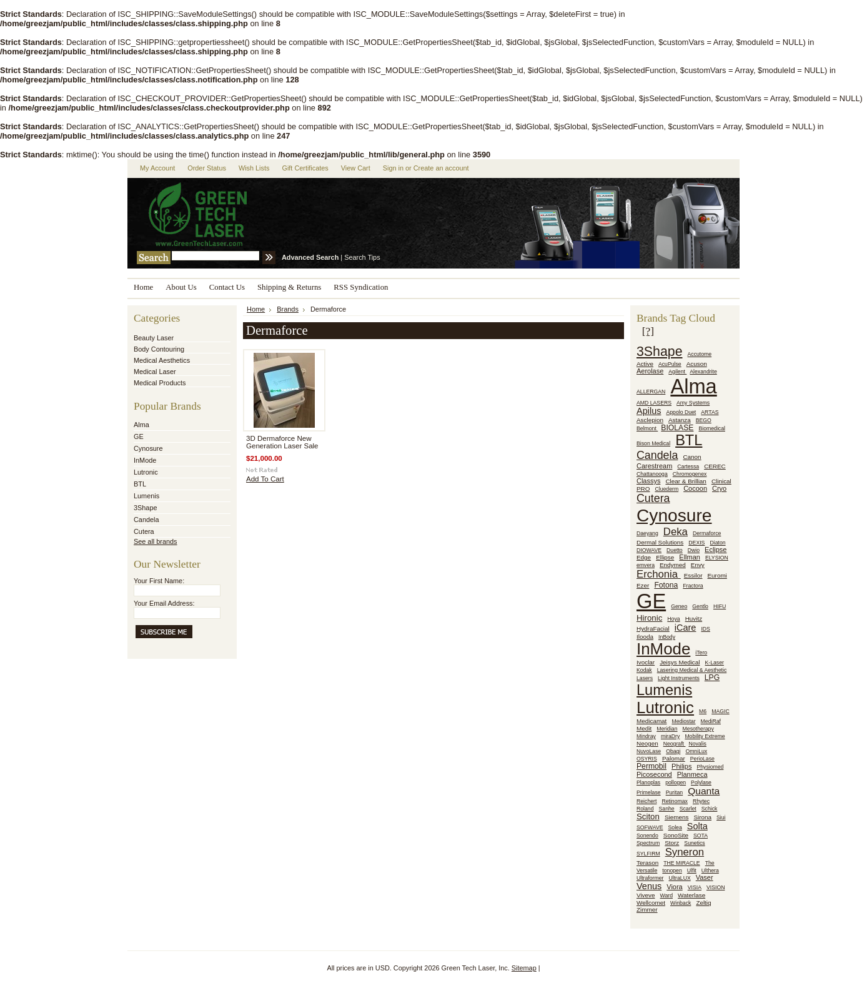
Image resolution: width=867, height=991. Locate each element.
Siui (721, 817)
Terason (647, 862)
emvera (646, 565)
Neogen (647, 743)
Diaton (717, 543)
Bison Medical (653, 443)
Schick (709, 809)
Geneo (679, 606)
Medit (644, 728)
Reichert (646, 801)
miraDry (670, 736)
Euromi (716, 575)
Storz (672, 842)
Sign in (393, 168)
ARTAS (709, 412)
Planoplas (648, 782)
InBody (666, 637)
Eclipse (715, 549)
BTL (140, 484)
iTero (701, 652)
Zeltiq (703, 902)
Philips (681, 766)
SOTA (700, 835)
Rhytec (701, 801)
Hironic (649, 618)
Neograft (674, 744)
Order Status (206, 168)
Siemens (676, 817)
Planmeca (692, 774)
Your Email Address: (164, 603)
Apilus (649, 411)
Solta (697, 826)
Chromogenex (690, 474)
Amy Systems (693, 403)
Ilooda (645, 636)
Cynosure (148, 448)
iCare (685, 628)
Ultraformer (650, 878)
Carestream (654, 466)
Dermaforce (707, 533)
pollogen (675, 782)
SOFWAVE (650, 827)
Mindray (646, 736)
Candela (146, 519)
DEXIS (696, 543)
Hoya (673, 619)
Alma (141, 424)
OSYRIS (647, 759)
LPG (712, 677)
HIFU (719, 606)
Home (256, 309)
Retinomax (674, 801)
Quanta (704, 791)
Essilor (693, 575)
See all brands (155, 541)
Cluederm (666, 489)
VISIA (694, 887)
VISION (715, 887)
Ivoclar (646, 662)
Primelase (649, 792)
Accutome (700, 354)
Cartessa (688, 466)
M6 (702, 711)
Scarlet (688, 809)
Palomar (673, 758)
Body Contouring (159, 349)
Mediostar (683, 721)
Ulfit (691, 870)
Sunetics (694, 843)
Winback (680, 903)
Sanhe (667, 809)
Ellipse (665, 557)
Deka (675, 532)
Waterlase (691, 895)
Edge (644, 557)
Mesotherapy (698, 729)
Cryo (719, 488)
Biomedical (711, 428)
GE (139, 436)
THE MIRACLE (681, 863)
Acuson (696, 363)
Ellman (689, 557)
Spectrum (648, 843)
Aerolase (650, 371)
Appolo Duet (681, 412)
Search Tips (362, 257)
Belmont (647, 428)
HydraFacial (653, 628)
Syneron (684, 852)
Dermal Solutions (660, 542)
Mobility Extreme (705, 736)
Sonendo (647, 835)
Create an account (441, 168)
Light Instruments (679, 678)
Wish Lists (254, 168)
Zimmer (647, 909)
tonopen (671, 870)
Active (645, 363)
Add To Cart (265, 479)
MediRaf (711, 721)
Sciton (648, 816)
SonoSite (675, 835)
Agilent (677, 371)
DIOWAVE (649, 550)
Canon (692, 456)
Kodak (644, 670)
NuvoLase (649, 751)
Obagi (673, 751)
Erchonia (659, 574)
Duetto (674, 550)
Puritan (674, 792)
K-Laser (714, 662)
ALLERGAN (651, 391)
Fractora (693, 586)
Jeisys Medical (680, 662)
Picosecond (654, 774)
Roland (645, 809)
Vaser (704, 877)
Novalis (697, 744)
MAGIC (720, 711)
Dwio (694, 550)
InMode (145, 460)
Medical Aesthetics (162, 360)
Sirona (702, 817)
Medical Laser (155, 371)
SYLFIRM (648, 853)
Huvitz (693, 618)
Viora (674, 886)
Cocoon (695, 488)
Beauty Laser (154, 338)
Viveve (646, 895)
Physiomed (709, 767)
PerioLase (702, 759)
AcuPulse (669, 364)
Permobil (651, 766)
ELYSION (716, 558)
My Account (157, 168)
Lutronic (146, 472)
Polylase (701, 782)
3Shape (145, 507)
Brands (288, 309)
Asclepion (650, 420)
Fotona (666, 585)
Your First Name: (159, 580)
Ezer (643, 585)
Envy (698, 564)
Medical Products (160, 383)
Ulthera (710, 870)
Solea (675, 827)
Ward (666, 895)
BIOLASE (677, 427)
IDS (705, 629)
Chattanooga (652, 474)
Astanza (679, 420)
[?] (648, 331)
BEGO (703, 420)
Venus (649, 886)
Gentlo (700, 606)
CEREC (715, 466)
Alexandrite (703, 371)
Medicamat (651, 720)
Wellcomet (651, 902)
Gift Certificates (305, 168)
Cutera (144, 531)
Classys (648, 481)
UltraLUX (679, 878)
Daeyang (647, 533)
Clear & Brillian (685, 481)
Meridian (666, 729)
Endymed (673, 564)
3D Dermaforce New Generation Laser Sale (282, 442)
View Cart (355, 168)
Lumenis (146, 496)
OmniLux (696, 751)
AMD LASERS (654, 403)
